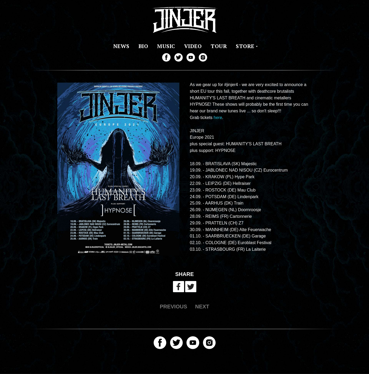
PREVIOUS (173, 306)
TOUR (219, 46)
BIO (143, 46)
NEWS (121, 46)
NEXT (202, 306)
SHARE (184, 274)
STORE (245, 46)
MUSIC (166, 46)
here (218, 117)
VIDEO (193, 46)
